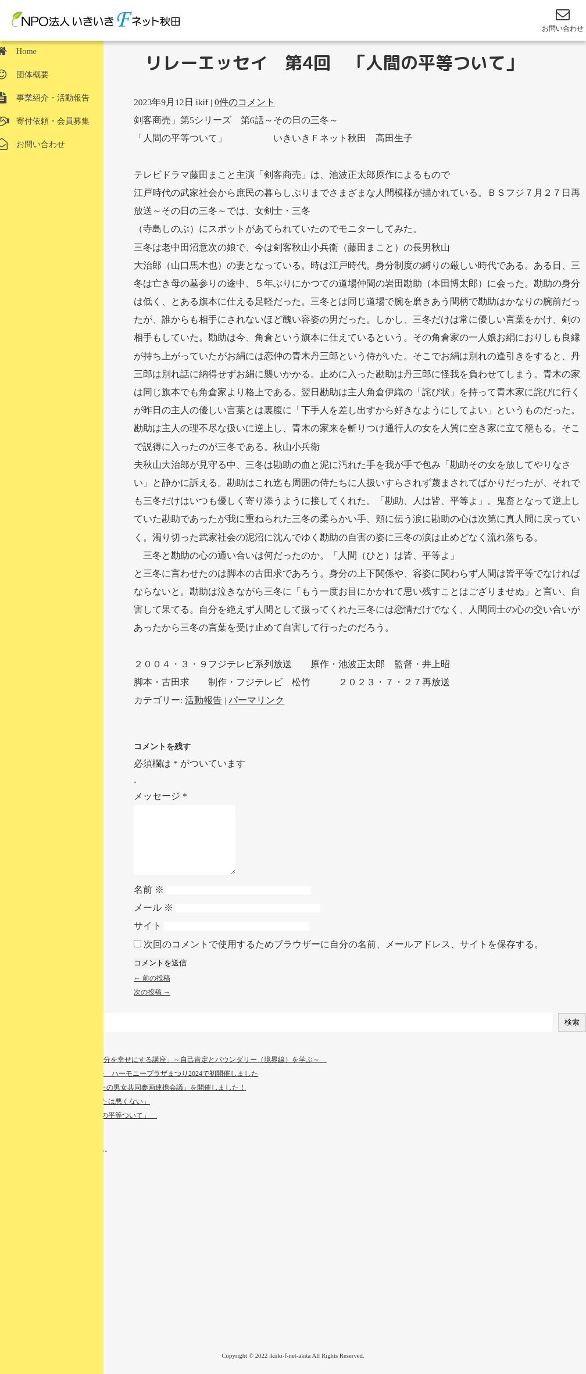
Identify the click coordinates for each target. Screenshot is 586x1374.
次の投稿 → (152, 1006)
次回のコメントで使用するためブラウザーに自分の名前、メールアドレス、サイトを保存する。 (344, 958)
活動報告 (203, 700)
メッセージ (160, 796)
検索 (572, 1036)
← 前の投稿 (152, 992)
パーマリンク (256, 700)
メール (153, 921)
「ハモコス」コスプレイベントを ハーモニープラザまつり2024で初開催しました (129, 1087)
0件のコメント (245, 102)
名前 (149, 903)
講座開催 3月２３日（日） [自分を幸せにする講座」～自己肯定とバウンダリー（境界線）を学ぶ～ (163, 1073)
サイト (148, 939)
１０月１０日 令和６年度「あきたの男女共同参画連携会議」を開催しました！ (123, 1101)
